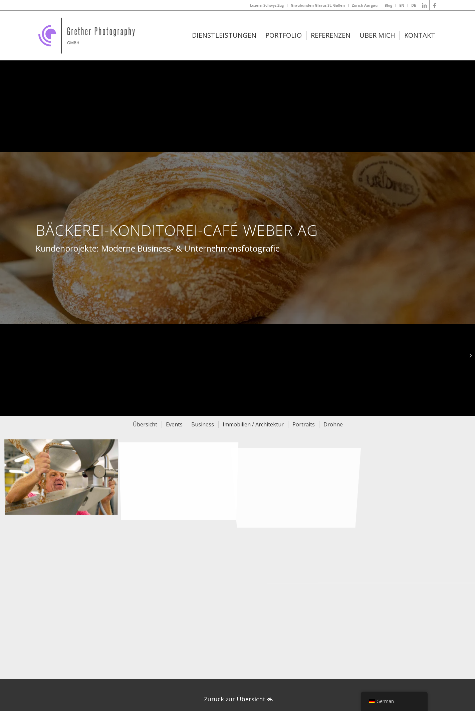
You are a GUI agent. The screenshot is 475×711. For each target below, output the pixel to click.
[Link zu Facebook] (435, 5)
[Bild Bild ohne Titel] (64, 479)
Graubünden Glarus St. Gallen (318, 5)
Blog (388, 5)
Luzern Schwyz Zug (267, 5)
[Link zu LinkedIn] (424, 5)
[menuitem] (267, 5)
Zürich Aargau (365, 5)
